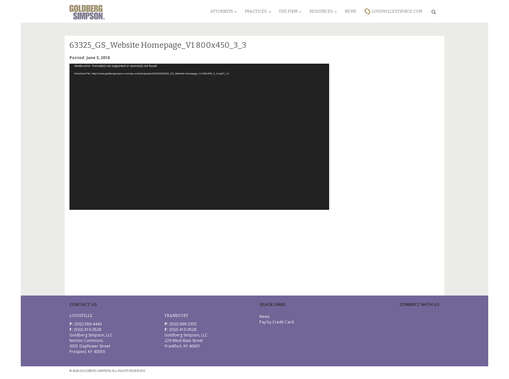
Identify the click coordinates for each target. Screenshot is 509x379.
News (350, 11)
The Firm (290, 11)
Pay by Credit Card (276, 322)
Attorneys (223, 11)
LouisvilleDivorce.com (397, 11)
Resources (323, 11)
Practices (258, 11)
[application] (199, 137)
